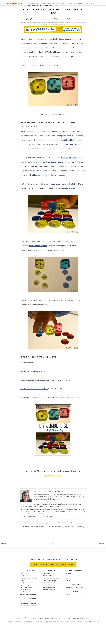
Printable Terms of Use (49, 589)
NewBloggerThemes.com (49, 622)
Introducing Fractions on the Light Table (34, 389)
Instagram (34, 516)
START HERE (31, 3)
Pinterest (40, 516)
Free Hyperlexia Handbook (27, 575)
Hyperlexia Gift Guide (26, 587)
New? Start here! (24, 573)
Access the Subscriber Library (28, 594)
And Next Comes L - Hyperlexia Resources (45, 618)
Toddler (70, 527)
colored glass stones (57, 184)
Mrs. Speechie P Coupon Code (28, 603)
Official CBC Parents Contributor (74, 587)
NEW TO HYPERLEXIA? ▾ (43, 3)
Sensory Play (61, 527)
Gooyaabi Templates (76, 622)
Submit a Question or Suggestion (51, 582)
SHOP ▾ (38, 5)
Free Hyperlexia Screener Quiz (28, 582)
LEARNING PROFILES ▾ (59, 3)
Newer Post (4, 543)
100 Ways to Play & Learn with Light (32, 371)
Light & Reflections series (60, 39)
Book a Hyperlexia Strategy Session (52, 578)
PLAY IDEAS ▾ (31, 5)
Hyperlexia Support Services (27, 585)
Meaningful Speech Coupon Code (29, 601)
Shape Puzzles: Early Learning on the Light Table (37, 380)
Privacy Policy (46, 585)
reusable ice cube (39, 166)
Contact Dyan (46, 573)
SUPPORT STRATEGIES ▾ (75, 3)
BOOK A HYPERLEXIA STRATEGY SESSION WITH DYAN (53, 564)
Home (53, 543)
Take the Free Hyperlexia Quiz (50, 580)
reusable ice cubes (68, 157)
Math (36, 527)
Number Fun (42, 527)
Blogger (96, 622)
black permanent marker (53, 162)
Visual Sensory (78, 527)
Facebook (46, 516)
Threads (52, 516)
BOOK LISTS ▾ (88, 3)
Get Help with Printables (49, 575)
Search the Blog (24, 591)
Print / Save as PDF (54, 475)
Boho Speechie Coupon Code (28, 605)
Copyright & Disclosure (49, 587)
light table (68, 140)
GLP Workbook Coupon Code (28, 608)
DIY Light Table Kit (26, 363)
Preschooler (52, 527)
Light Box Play (68, 523)
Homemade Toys (38, 523)
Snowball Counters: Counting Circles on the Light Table (39, 398)
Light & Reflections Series (54, 523)
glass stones (69, 188)
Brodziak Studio (20, 622)
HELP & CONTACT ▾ (49, 5)
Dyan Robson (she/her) (55, 492)
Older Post (102, 543)
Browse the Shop (24, 589)
